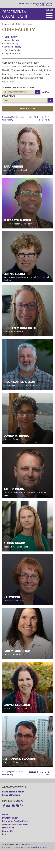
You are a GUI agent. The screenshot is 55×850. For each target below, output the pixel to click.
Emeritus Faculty (12, 50)
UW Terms (19, 847)
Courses (21, 3)
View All (32, 117)
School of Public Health (13, 791)
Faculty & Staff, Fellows (42, 3)
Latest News (8, 827)
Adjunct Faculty (11, 40)
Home (4, 24)
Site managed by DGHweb (36, 847)
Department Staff (12, 53)
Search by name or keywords (18, 87)
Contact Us (40, 5)
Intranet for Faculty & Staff (15, 821)
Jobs (4, 834)
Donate (49, 5)
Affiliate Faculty (12, 46)
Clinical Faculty (11, 43)
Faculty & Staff (15, 24)
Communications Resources (15, 824)
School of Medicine (11, 795)
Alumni (29, 3)
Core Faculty (10, 36)
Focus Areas (8, 96)
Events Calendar (10, 818)
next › (47, 120)
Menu (49, 10)
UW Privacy (7, 847)
